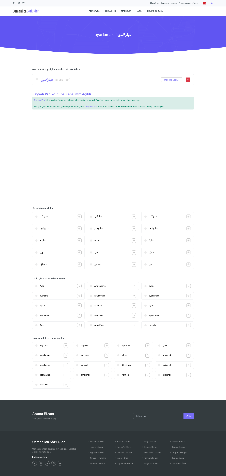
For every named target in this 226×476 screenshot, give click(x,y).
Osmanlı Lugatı (150, 458)
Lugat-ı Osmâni (150, 463)
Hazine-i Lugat (95, 447)
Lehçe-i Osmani (123, 452)
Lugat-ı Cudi (121, 458)
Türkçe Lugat (176, 458)
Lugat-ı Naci (149, 441)
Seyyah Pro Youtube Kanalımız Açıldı (61, 94)
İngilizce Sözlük (171, 80)
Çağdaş (154, 3)
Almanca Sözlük (96, 441)
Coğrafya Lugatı (178, 452)
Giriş (195, 3)
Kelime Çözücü (169, 3)
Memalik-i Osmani (151, 452)
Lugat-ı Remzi (149, 447)
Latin (139, 11)
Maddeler (126, 11)
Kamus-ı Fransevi (96, 458)
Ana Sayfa (94, 11)
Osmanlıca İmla (177, 463)
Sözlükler (110, 11)
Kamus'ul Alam (122, 447)
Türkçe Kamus (177, 447)
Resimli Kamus (177, 441)
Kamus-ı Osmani (96, 463)
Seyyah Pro (39, 100)
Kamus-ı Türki (122, 441)
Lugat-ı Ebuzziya (123, 463)
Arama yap (185, 3)
